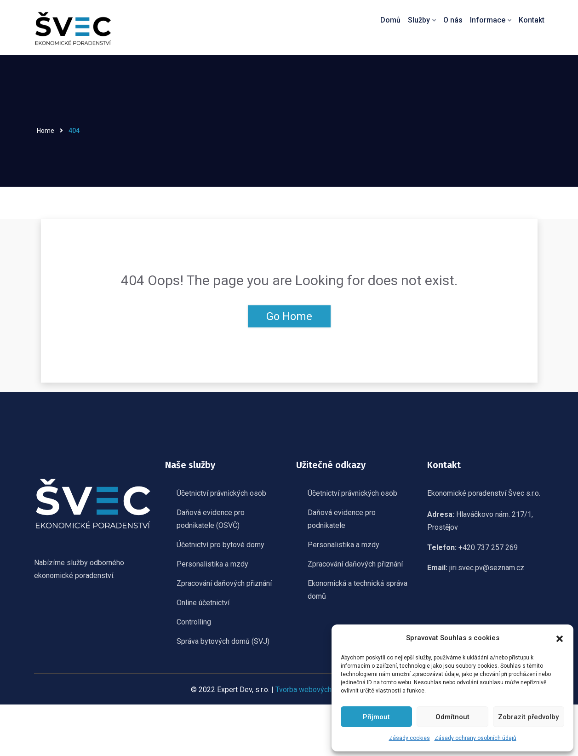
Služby (420, 20)
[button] (559, 637)
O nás (454, 20)
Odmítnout (452, 717)
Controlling (194, 622)
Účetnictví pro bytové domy (220, 544)
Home (45, 130)
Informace (488, 20)
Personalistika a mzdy (212, 564)
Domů (391, 20)
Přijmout (376, 717)
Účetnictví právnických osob (221, 493)
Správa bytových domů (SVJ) (223, 641)
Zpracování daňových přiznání (224, 583)
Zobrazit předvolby (528, 717)
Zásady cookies (409, 738)
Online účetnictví (203, 602)
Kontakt (531, 20)
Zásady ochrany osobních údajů (475, 738)
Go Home (289, 316)
